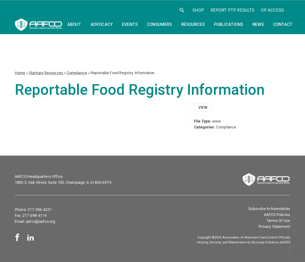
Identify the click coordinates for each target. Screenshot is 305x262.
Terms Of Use (278, 220)
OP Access (272, 10)
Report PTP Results (233, 10)
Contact (283, 24)
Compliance (77, 73)
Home (20, 73)
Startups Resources (46, 73)
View (203, 107)
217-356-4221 (40, 209)
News (258, 24)
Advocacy (101, 24)
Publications (228, 24)
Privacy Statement (274, 226)
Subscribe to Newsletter (269, 208)
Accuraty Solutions (265, 242)
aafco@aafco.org (40, 221)
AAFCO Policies (277, 214)
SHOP (198, 10)
